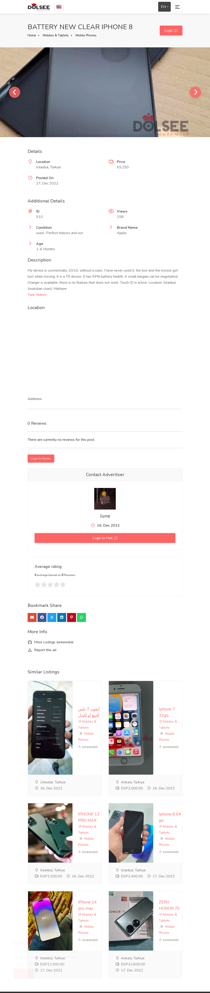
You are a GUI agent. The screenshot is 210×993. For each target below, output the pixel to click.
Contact (87, 926)
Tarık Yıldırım (37, 294)
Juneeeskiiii (43, 699)
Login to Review (41, 458)
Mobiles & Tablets (56, 35)
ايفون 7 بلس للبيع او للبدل (55, 686)
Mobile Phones (86, 35)
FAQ (85, 911)
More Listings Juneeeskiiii (50, 642)
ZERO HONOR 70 (130, 790)
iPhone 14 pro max (50, 790)
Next (195, 92)
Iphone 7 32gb (127, 686)
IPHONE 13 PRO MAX (53, 738)
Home (32, 35)
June (105, 516)
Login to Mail (103, 538)
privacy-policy (92, 904)
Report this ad (42, 650)
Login (169, 30)
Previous (14, 92)
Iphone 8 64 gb (128, 738)
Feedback (89, 919)
